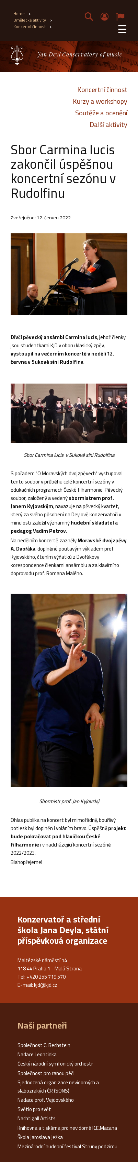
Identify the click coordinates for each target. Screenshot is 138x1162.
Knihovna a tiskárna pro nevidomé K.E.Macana (67, 1128)
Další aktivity (108, 124)
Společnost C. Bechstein (44, 1045)
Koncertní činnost (102, 90)
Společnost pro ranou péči (46, 1073)
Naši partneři (42, 1025)
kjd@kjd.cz (45, 985)
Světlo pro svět (34, 1109)
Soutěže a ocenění (101, 113)
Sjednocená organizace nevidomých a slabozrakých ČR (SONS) (58, 1086)
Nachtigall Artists (37, 1118)
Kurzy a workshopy (100, 101)
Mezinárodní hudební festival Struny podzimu (67, 1146)
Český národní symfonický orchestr (55, 1064)
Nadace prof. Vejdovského (46, 1100)
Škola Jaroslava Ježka (40, 1137)
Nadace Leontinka (37, 1054)
